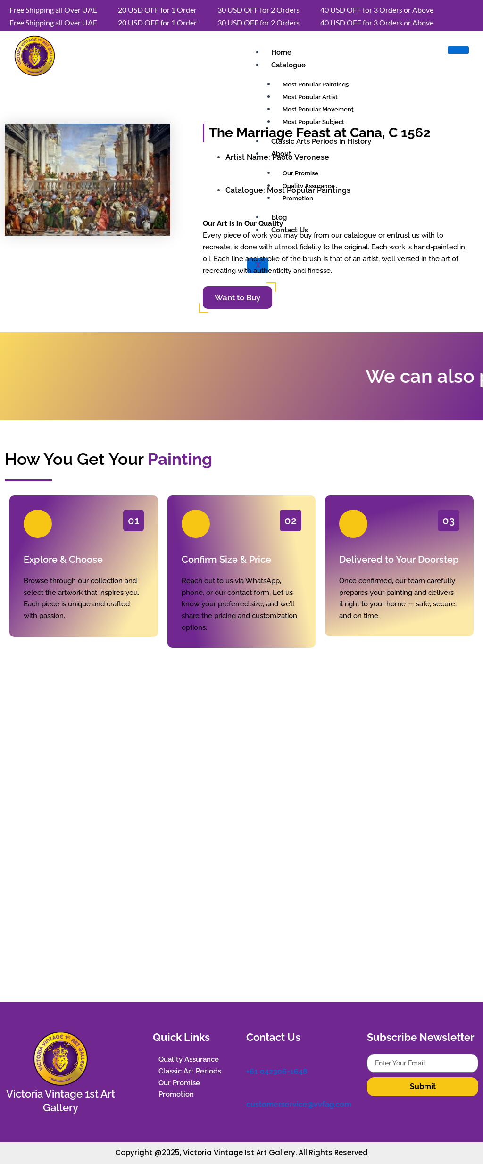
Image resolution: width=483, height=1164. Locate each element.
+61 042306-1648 (277, 1071)
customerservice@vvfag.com (298, 1104)
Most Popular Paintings (308, 190)
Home (281, 52)
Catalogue (288, 65)
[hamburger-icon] (458, 50)
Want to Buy (237, 297)
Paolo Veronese (300, 157)
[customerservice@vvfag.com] (251, 1091)
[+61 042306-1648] (251, 1058)
